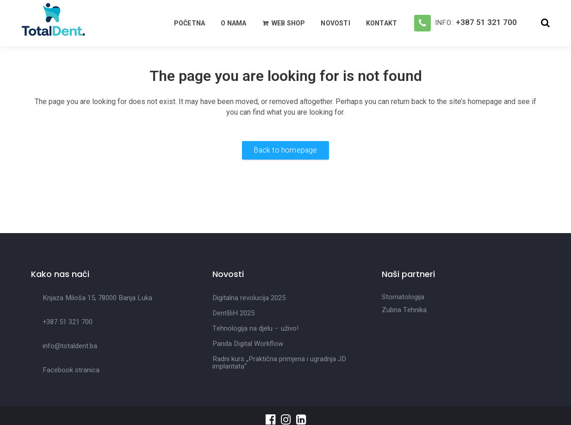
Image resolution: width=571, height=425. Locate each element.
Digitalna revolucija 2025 (249, 298)
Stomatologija (403, 297)
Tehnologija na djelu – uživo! (255, 328)
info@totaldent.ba (70, 346)
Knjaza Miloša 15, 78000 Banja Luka (97, 298)
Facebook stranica (71, 370)
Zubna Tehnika (404, 310)
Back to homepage (285, 150)
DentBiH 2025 (233, 313)
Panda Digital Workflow (247, 343)
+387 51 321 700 (486, 22)
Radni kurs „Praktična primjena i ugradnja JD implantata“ (279, 362)
